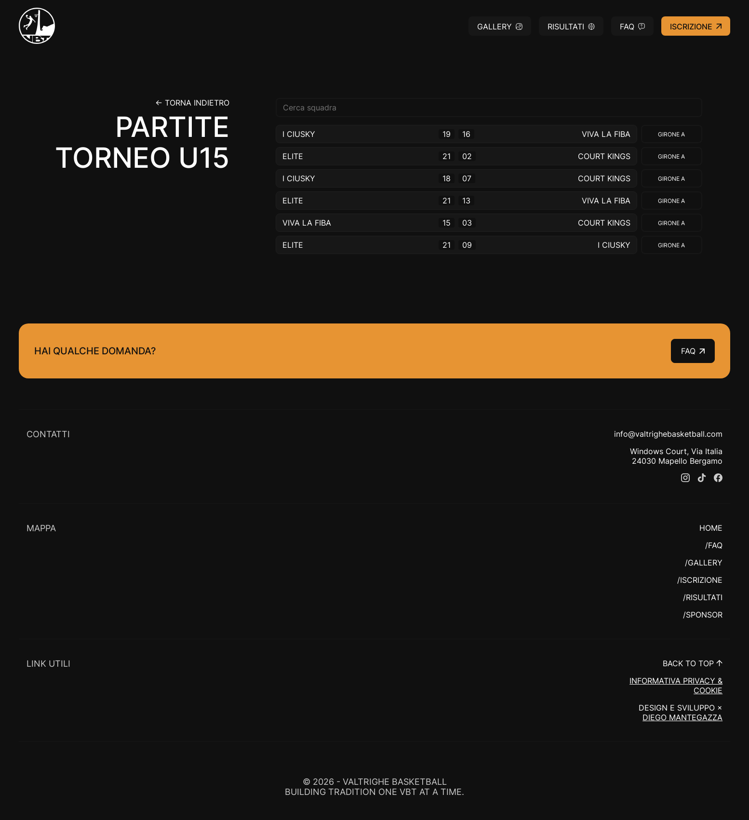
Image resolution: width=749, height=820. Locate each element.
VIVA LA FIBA (606, 134)
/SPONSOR (702, 614)
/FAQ (713, 545)
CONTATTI (48, 434)
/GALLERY (703, 562)
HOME (710, 528)
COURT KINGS (604, 156)
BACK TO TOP (692, 663)
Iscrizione (696, 26)
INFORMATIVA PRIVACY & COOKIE (675, 685)
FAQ (632, 26)
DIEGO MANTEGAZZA (682, 717)
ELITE (292, 156)
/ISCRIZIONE (699, 580)
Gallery (499, 26)
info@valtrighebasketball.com (668, 434)
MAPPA (41, 528)
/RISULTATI (702, 597)
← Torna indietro (192, 103)
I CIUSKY (298, 134)
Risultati (571, 26)
